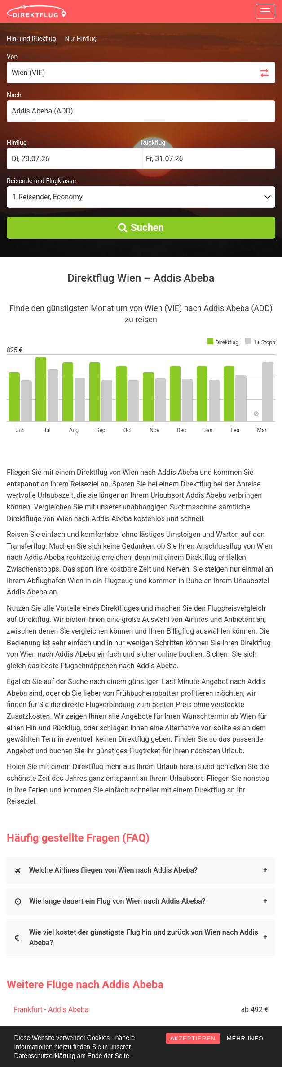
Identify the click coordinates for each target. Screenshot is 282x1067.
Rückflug (153, 142)
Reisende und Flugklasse (41, 181)
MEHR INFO (245, 1038)
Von (12, 56)
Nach (14, 95)
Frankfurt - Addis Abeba (50, 1009)
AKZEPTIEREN (193, 1038)
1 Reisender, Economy (48, 197)
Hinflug (17, 142)
